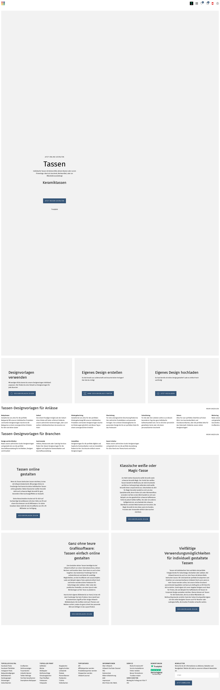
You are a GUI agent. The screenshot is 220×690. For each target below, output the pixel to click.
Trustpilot (5, 151)
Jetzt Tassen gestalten (10, 149)
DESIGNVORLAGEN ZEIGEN (13, 389)
